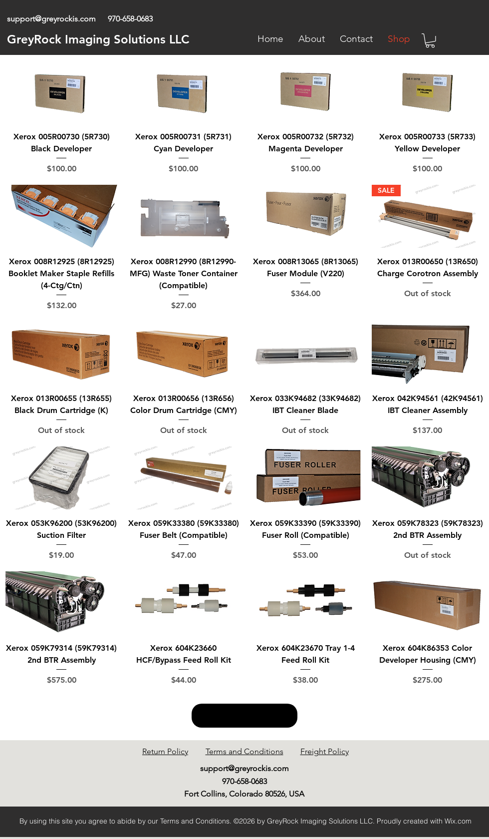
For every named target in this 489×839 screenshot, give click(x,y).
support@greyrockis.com (51, 18)
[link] (430, 40)
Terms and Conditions (244, 751)
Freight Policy (324, 751)
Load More (244, 716)
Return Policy (165, 751)
